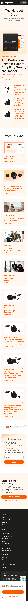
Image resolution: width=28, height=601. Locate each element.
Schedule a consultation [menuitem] (8, 565)
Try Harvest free (14, 497)
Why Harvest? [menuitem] (5, 519)
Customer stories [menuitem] (6, 536)
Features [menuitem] (4, 522)
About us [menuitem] (4, 557)
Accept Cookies (13, 592)
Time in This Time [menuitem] (6, 550)
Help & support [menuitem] (6, 543)
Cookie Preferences (13, 596)
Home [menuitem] (3, 517)
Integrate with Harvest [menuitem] (8, 546)
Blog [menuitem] (2, 560)
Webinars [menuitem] (4, 541)
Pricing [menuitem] (3, 524)
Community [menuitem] (5, 533)
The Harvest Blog (14, 12)
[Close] (24, 583)
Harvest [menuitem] (3, 514)
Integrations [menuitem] (5, 527)
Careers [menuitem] (3, 562)
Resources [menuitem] (4, 538)
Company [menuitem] (4, 554)
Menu (23, 2)
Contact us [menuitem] (4, 567)
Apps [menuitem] (3, 529)
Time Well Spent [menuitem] (6, 548)
